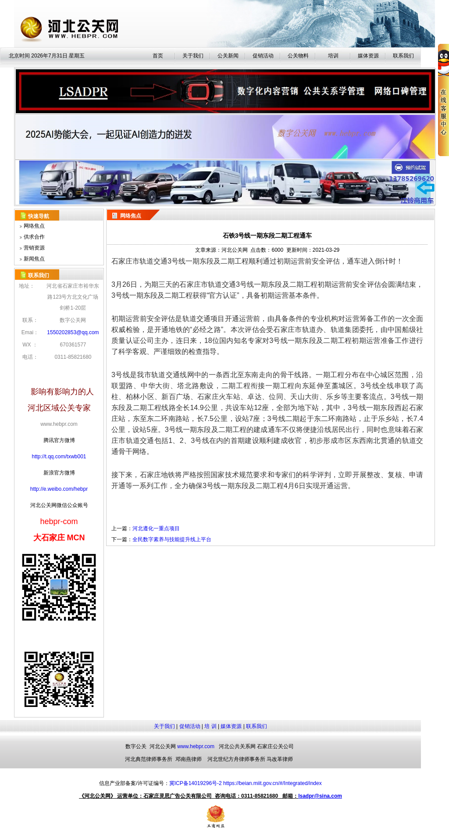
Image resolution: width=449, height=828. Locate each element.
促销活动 (263, 56)
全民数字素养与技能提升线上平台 (171, 539)
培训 (333, 56)
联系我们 (256, 726)
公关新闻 (228, 56)
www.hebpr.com (195, 746)
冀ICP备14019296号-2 (195, 783)
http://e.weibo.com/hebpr (59, 489)
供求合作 (34, 237)
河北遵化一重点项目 (156, 528)
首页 (158, 56)
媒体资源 (368, 56)
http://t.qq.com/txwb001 (59, 456)
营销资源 (34, 248)
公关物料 (298, 56)
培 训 (210, 726)
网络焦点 (34, 226)
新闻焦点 (34, 259)
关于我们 (192, 56)
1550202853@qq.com (73, 332)
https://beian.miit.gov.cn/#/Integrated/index (272, 783)
